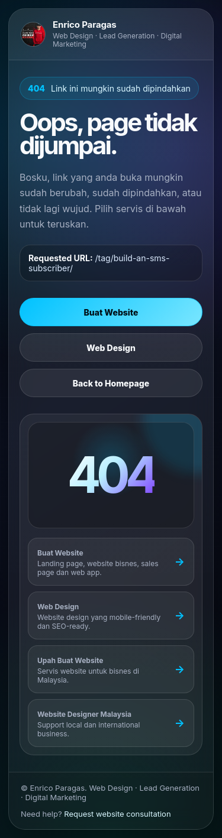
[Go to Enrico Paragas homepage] (111, 34)
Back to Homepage (111, 383)
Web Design (111, 348)
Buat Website (111, 312)
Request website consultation (117, 813)
